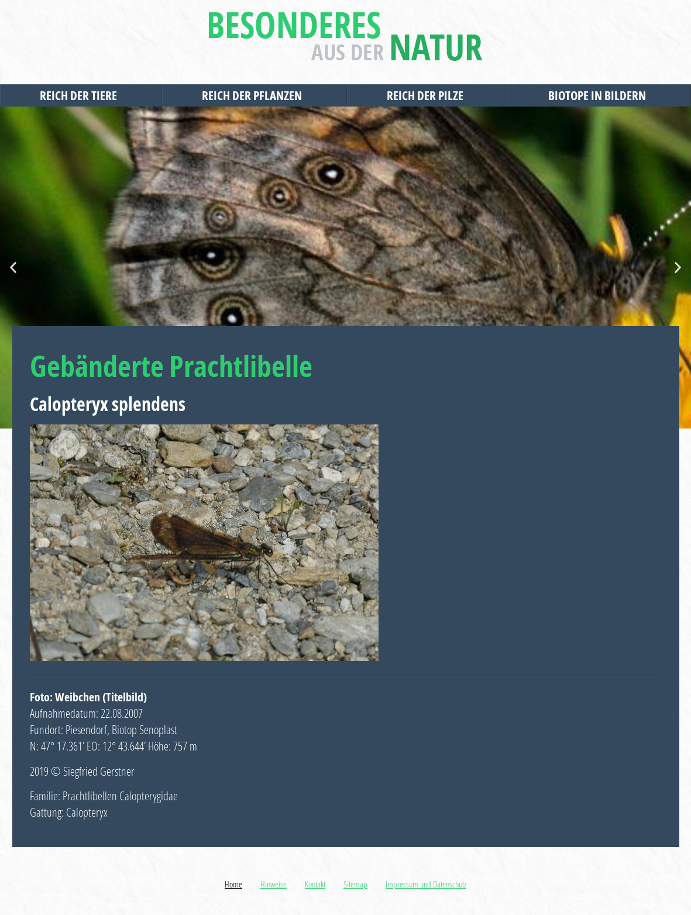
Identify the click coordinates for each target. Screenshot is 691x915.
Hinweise (273, 884)
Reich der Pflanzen (255, 95)
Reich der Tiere (81, 95)
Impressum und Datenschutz (426, 884)
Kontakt (315, 884)
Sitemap (355, 884)
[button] (13, 268)
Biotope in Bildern (600, 95)
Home (233, 884)
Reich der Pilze (428, 95)
